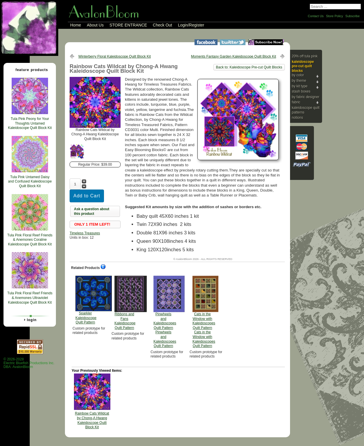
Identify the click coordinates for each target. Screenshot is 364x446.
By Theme (299, 81)
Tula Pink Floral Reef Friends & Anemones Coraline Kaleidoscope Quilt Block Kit (29, 239)
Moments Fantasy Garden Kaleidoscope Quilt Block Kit (233, 56)
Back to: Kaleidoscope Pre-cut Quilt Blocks (249, 67)
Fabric (296, 102)
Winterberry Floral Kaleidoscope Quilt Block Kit (114, 56)
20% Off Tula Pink (305, 56)
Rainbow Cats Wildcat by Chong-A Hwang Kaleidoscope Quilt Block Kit (92, 420)
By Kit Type (300, 86)
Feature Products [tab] (29, 69)
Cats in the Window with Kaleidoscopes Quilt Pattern (203, 312)
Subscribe (352, 16)
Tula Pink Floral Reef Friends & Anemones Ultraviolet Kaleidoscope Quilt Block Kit (29, 297)
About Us (95, 25)
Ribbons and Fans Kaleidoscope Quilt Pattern (124, 303)
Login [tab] (29, 319)
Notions (297, 118)
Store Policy (334, 16)
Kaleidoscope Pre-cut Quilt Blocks (303, 66)
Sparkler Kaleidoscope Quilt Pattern (85, 300)
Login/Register (191, 25)
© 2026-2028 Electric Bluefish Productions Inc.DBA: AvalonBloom (28, 363)
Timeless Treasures (85, 233)
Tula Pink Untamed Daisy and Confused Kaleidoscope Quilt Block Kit (30, 181)
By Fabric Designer (305, 97)
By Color (298, 75)
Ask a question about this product (91, 211)
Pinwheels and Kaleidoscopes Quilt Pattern (164, 312)
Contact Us (316, 16)
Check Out (162, 25)
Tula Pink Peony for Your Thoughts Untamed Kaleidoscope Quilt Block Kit (30, 123)
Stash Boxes (301, 91)
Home (75, 25)
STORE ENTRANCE (128, 25)
